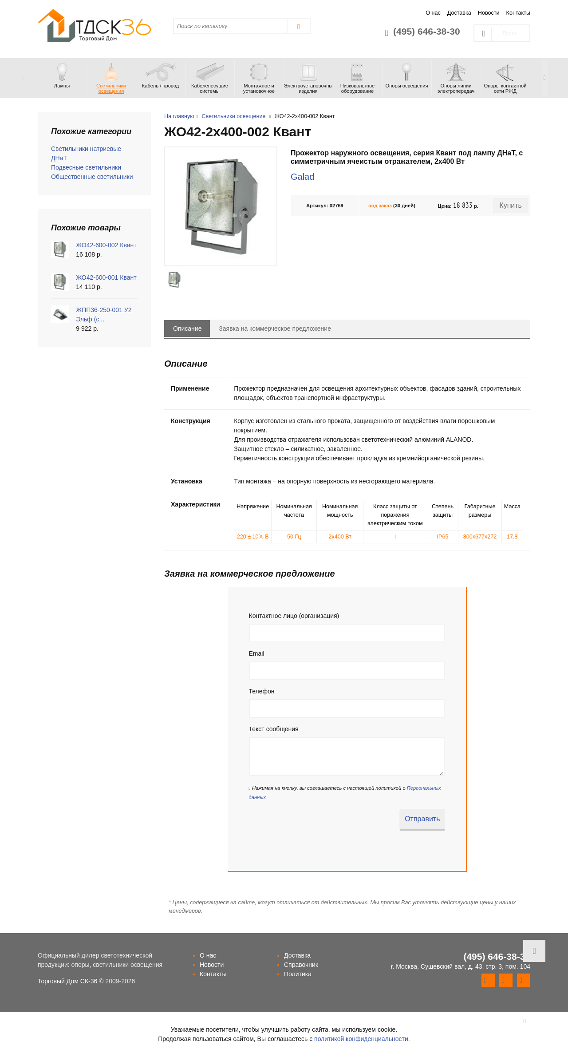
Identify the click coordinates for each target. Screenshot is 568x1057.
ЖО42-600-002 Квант (106, 245)
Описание (187, 328)
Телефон (262, 691)
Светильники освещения (233, 116)
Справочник (301, 964)
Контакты (518, 13)
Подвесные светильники (86, 167)
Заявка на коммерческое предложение (275, 328)
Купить (510, 205)
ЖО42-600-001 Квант (106, 277)
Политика (298, 974)
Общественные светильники (92, 176)
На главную (179, 116)
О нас (433, 13)
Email (256, 653)
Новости (489, 13)
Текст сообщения (274, 728)
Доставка (459, 13)
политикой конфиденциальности (361, 1038)
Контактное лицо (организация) (294, 615)
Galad (302, 177)
